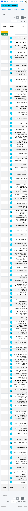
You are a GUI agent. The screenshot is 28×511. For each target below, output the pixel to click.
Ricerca (5, 34)
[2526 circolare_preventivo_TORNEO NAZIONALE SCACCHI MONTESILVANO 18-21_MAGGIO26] (11, 212)
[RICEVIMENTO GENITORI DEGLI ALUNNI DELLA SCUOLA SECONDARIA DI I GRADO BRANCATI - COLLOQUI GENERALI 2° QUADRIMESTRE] (11, 355)
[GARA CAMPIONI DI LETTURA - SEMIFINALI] (11, 290)
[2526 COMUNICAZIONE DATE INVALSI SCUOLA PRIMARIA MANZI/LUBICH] (11, 216)
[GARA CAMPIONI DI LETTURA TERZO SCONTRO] (11, 412)
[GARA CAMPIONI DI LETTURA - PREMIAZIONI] (11, 113)
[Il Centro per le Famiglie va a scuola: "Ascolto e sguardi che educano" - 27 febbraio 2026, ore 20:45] (11, 478)
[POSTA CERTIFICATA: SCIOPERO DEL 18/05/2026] (11, 80)
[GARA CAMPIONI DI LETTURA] (11, 447)
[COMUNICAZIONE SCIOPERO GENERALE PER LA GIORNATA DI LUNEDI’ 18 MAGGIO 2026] (11, 47)
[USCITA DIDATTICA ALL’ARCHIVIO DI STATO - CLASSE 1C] (11, 329)
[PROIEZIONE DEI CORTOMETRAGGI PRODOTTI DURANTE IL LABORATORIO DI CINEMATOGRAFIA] (11, 73)
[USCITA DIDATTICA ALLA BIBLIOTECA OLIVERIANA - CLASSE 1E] (11, 322)
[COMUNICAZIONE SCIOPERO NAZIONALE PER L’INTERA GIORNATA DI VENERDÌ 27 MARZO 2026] (11, 342)
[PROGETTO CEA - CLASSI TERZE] (11, 468)
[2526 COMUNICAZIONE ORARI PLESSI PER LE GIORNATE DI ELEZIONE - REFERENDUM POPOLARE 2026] (11, 401)
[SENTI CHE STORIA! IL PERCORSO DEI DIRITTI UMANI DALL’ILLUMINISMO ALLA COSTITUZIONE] (11, 57)
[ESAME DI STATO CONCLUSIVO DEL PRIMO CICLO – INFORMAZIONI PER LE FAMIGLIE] (11, 138)
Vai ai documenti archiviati (9, 5)
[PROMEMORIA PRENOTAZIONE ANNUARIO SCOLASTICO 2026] (11, 142)
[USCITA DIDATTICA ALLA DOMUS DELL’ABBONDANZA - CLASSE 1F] (11, 271)
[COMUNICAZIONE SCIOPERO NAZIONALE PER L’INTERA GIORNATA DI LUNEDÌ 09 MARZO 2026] (11, 423)
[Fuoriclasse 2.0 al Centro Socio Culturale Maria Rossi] (11, 443)
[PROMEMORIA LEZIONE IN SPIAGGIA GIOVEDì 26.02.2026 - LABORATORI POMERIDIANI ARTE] (11, 457)
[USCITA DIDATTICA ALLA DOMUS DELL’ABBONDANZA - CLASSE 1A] (11, 202)
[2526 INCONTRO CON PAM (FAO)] (11, 226)
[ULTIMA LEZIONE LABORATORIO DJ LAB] (11, 118)
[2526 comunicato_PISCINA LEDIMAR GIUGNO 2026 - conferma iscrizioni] (11, 157)
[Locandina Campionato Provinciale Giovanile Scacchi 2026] (11, 337)
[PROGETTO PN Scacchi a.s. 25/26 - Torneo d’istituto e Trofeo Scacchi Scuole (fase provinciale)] (11, 473)
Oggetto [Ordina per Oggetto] (24, 26)
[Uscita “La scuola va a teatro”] (11, 267)
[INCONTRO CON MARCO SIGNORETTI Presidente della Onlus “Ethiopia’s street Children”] (11, 452)
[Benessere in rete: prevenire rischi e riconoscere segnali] (11, 161)
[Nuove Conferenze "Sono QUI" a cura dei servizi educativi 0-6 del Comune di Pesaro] (11, 221)
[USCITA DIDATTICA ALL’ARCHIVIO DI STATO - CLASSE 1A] (11, 374)
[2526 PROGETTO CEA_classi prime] (11, 239)
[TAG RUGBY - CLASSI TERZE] (11, 52)
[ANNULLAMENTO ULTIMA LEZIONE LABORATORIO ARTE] (11, 123)
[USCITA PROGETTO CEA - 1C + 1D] (11, 150)
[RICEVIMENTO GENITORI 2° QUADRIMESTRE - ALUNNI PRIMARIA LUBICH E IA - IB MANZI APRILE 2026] (11, 263)
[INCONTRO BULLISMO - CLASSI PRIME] (11, 409)
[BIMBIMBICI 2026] (11, 182)
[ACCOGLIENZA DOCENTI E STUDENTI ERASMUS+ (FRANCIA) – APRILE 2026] (11, 254)
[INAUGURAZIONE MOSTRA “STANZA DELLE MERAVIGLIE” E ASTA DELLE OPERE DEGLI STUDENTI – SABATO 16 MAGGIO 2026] (11, 89)
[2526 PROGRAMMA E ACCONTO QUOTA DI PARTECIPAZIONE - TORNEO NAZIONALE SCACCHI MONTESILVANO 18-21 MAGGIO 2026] (11, 187)
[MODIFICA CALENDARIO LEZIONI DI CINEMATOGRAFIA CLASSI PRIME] (11, 462)
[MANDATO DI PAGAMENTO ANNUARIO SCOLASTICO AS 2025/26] (11, 94)
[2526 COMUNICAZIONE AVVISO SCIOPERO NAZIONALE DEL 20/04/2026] (11, 235)
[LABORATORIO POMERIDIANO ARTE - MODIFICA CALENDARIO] (11, 199)
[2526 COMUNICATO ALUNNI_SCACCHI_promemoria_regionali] (11, 249)
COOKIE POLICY (3, 506)
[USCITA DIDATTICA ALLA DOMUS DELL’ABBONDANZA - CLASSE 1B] (11, 154)
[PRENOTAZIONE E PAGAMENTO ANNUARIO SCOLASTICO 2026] (11, 145)
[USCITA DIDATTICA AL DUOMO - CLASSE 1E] (11, 62)
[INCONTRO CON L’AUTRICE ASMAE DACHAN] (11, 350)
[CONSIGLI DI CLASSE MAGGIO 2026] (11, 174)
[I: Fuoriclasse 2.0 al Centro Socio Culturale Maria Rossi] (11, 371)
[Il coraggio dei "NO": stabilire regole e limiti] (11, 69)
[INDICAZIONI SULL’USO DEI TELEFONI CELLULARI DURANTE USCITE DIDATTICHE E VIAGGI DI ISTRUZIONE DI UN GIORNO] (11, 417)
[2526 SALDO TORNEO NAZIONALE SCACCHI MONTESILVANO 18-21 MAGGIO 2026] (11, 108)
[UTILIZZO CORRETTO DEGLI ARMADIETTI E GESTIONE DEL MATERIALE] (11, 381)
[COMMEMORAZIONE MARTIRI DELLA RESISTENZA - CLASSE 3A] (11, 133)
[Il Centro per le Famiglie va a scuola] (11, 367)
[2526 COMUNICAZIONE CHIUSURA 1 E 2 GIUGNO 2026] (11, 38)
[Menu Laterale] (2, 2)
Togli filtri (4, 31)
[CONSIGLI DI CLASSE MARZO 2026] (11, 434)
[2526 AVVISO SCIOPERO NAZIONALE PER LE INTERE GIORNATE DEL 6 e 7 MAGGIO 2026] (11, 169)
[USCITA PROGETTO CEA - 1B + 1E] (11, 65)
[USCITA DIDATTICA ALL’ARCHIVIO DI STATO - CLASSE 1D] (11, 275)
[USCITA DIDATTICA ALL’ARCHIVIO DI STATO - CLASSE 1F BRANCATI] (11, 192)
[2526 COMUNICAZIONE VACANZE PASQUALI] (11, 364)
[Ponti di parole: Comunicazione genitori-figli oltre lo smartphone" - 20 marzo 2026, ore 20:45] (11, 386)
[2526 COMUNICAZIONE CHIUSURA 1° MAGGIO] (11, 195)
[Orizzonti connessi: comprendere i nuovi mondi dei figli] (11, 300)
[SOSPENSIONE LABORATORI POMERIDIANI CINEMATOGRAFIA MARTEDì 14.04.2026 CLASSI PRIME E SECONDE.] (11, 280)
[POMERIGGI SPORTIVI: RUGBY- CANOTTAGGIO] (11, 207)
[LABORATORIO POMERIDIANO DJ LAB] (11, 405)
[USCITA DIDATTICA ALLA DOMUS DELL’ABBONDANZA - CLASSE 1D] (11, 326)
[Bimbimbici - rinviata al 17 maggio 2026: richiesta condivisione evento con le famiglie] (11, 98)
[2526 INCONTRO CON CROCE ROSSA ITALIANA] (11, 244)
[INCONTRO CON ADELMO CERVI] (11, 297)
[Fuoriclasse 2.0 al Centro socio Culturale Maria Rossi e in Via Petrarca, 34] (11, 293)
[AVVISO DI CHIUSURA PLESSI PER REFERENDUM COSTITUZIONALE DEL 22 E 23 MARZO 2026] (11, 396)
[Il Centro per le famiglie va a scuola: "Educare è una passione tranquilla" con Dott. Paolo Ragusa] (11, 286)
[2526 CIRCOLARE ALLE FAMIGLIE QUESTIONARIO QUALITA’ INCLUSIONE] (11, 347)
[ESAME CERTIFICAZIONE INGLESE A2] (11, 178)
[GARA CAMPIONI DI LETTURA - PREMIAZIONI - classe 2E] (11, 103)
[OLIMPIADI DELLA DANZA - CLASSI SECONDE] (11, 378)
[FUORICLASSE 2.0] (11, 126)
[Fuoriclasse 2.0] (11, 164)
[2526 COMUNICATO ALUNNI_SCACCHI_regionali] (11, 318)
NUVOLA (20, 506)
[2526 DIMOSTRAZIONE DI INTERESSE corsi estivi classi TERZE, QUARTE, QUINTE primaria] (11, 305)
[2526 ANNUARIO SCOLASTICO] (11, 231)
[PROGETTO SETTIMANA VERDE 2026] (11, 130)
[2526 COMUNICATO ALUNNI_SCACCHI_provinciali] (11, 439)
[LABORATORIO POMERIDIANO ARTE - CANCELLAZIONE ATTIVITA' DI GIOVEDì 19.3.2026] (11, 391)
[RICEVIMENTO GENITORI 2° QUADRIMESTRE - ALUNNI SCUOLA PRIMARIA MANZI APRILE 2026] (11, 258)
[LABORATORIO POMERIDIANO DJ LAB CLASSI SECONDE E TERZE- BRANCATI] (11, 360)
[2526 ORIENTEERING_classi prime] (11, 42)
